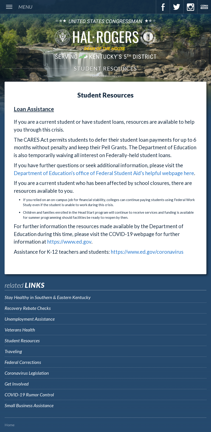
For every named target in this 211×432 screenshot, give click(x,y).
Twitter (176, 7)
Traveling (13, 351)
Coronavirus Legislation (27, 373)
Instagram (190, 7)
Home (9, 425)
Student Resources (106, 76)
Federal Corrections (23, 362)
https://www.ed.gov (69, 242)
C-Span (204, 7)
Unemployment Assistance (30, 319)
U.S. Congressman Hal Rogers (105, 39)
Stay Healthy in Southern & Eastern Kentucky (48, 297)
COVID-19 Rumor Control (29, 394)
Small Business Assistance (29, 405)
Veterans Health (20, 329)
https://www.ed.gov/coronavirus (147, 252)
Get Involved (17, 383)
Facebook (163, 7)
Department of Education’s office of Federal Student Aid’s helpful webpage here (104, 173)
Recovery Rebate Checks (28, 308)
